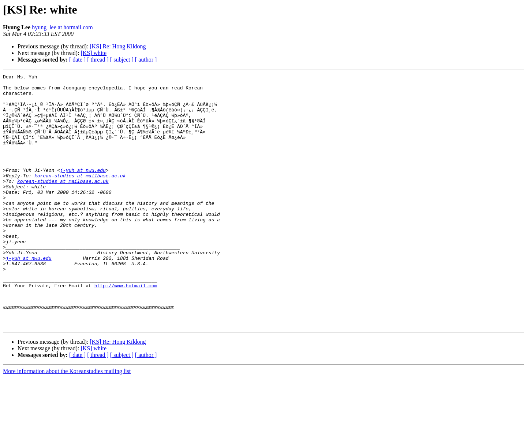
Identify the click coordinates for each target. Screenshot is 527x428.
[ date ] (77, 59)
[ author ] (146, 59)
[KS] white (93, 53)
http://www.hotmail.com (125, 328)
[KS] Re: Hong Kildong (118, 46)
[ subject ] (122, 59)
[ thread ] (98, 59)
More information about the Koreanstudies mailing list (67, 421)
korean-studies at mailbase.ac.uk (80, 196)
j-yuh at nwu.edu (83, 190)
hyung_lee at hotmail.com (62, 27)
